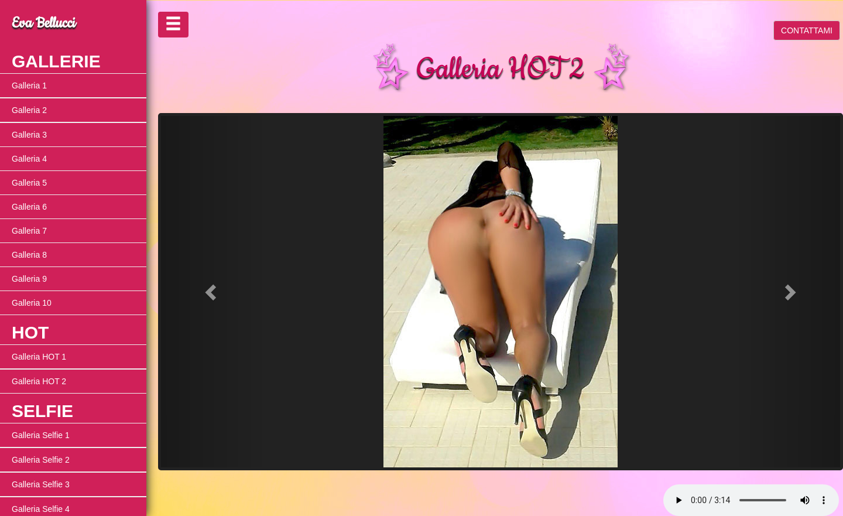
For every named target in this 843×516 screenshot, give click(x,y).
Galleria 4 (29, 158)
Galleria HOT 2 (39, 381)
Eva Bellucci (44, 23)
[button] (212, 291)
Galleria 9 (29, 278)
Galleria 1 (29, 85)
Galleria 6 (29, 206)
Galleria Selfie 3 (41, 484)
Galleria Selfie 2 (41, 459)
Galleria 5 (29, 182)
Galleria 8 (29, 254)
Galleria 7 (29, 230)
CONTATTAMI (806, 30)
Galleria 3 (29, 134)
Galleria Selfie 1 (41, 435)
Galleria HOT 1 (39, 356)
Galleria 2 (29, 110)
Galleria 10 (32, 302)
